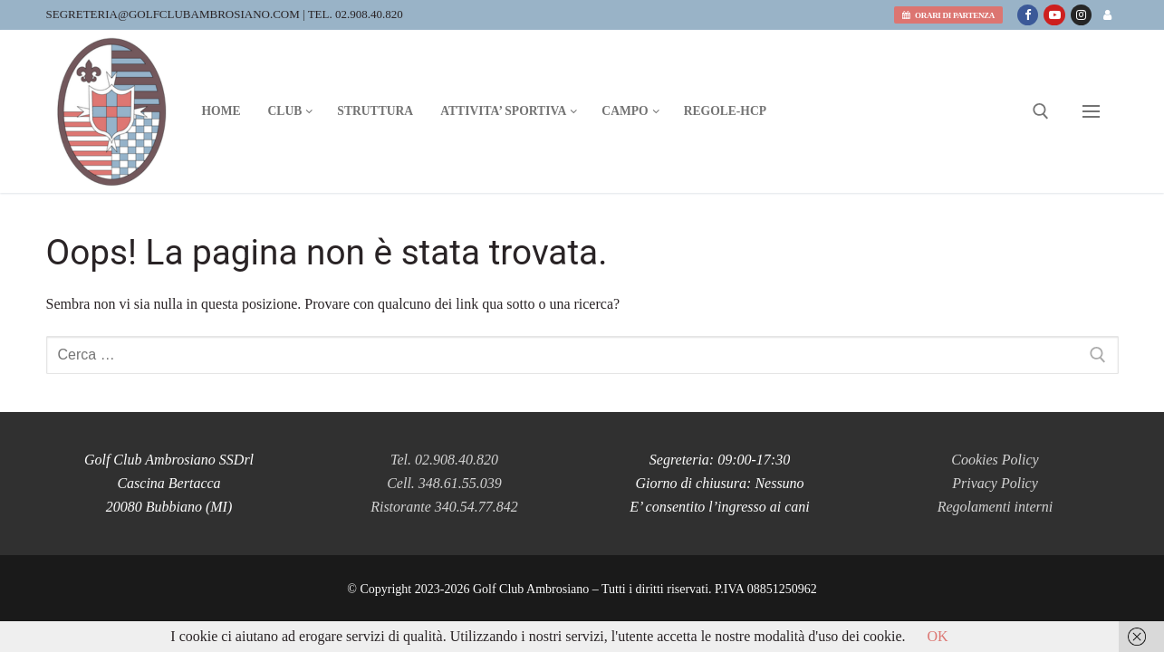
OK (938, 636)
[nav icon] (1091, 111)
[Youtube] (1054, 15)
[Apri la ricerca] (1041, 111)
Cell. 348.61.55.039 (444, 483)
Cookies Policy (994, 459)
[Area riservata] (1107, 15)
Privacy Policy (995, 483)
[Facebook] (1027, 15)
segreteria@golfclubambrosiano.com (173, 14)
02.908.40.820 (369, 14)
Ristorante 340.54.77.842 (444, 506)
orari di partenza (948, 15)
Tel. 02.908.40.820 (444, 459)
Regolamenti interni (995, 506)
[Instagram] (1081, 15)
